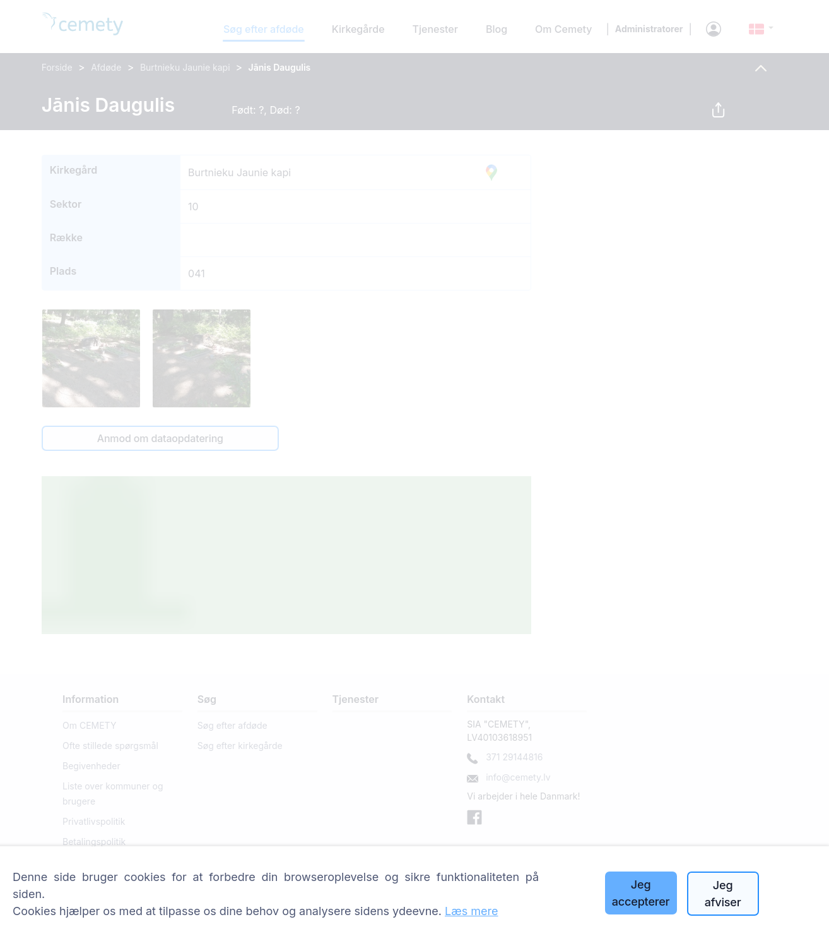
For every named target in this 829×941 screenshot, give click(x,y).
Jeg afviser (723, 893)
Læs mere (471, 911)
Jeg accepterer (641, 893)
